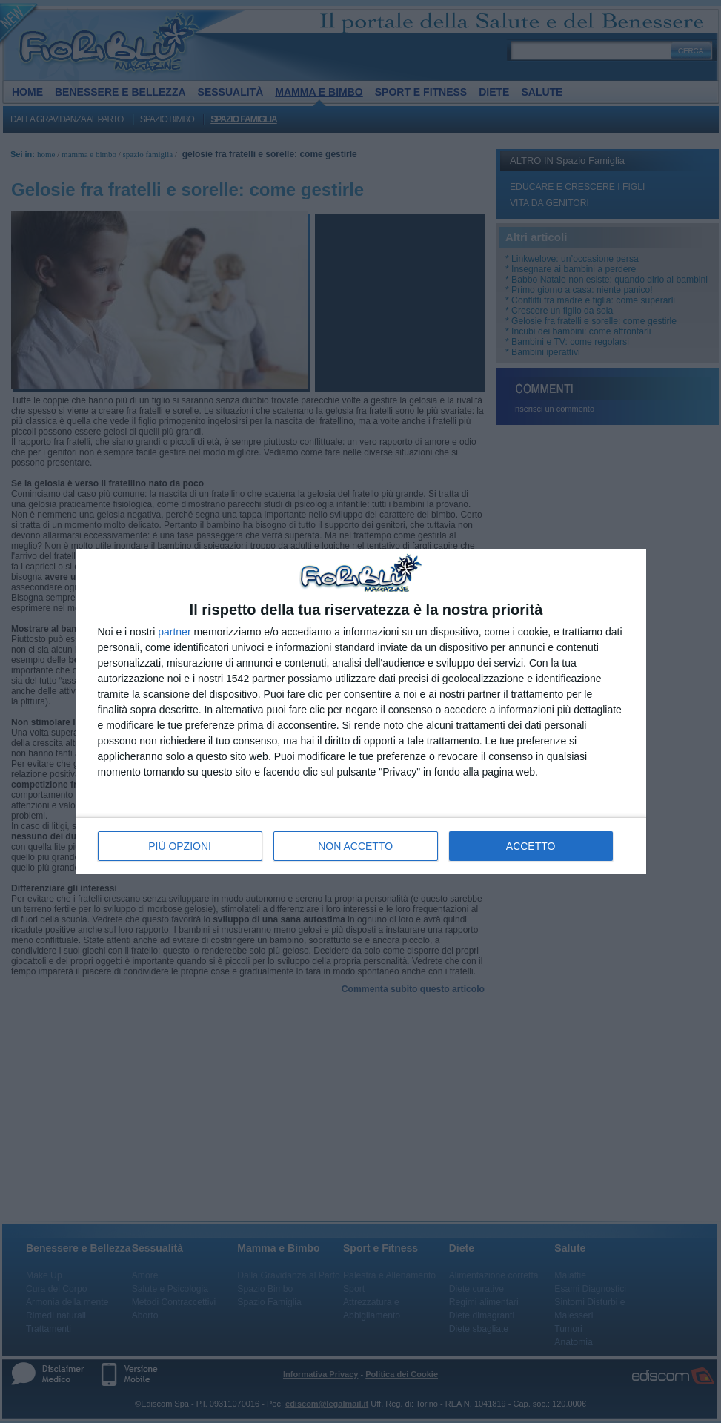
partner (174, 632)
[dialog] (361, 711)
